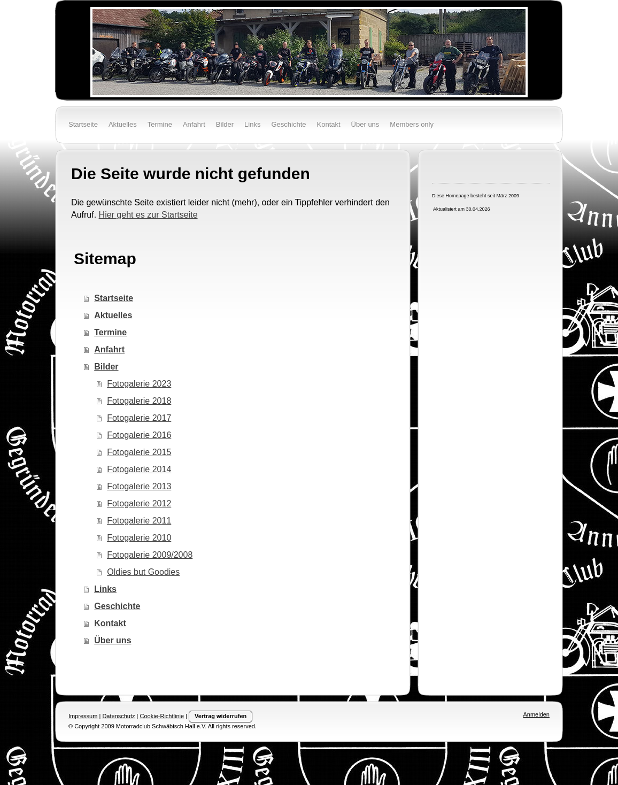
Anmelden (536, 714)
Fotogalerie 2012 (139, 503)
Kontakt (110, 623)
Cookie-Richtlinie (162, 716)
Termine (110, 332)
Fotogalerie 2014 (139, 469)
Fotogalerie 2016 (139, 435)
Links (105, 589)
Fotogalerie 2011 (139, 520)
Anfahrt (109, 349)
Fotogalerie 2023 (139, 383)
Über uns (112, 640)
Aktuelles (113, 315)
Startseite (113, 298)
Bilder (106, 366)
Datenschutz (118, 716)
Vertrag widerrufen (220, 716)
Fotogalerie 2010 (139, 537)
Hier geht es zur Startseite (148, 214)
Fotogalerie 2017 (139, 417)
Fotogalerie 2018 (139, 400)
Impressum (82, 716)
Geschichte (117, 606)
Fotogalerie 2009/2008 (149, 554)
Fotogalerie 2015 (139, 452)
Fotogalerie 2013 (139, 486)
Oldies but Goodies (143, 571)
